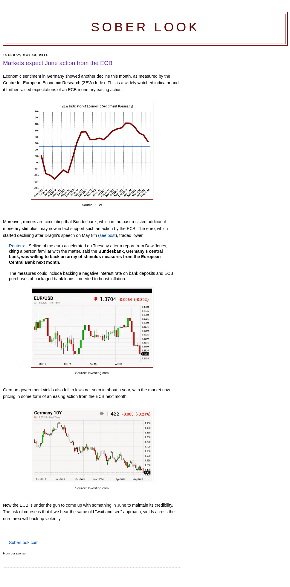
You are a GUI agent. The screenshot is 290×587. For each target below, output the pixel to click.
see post (108, 235)
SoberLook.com (24, 542)
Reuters (16, 245)
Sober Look (145, 27)
